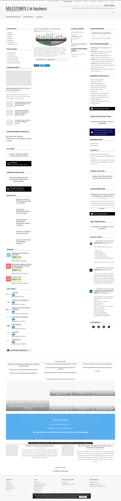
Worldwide (24, 261)
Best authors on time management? (100, 160)
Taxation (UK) (16, 277)
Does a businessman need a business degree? (103, 156)
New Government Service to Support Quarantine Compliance (60, 372)
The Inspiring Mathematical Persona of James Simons (23, 211)
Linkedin (47, 65)
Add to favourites (40, 59)
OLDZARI (15, 293)
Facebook (36, 65)
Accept (82, 497)
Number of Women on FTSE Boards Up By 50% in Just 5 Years (23, 201)
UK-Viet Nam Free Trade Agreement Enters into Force (24, 369)
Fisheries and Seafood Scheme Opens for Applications (97, 364)
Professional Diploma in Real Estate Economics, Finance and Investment (21, 266)
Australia (24, 328)
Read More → (102, 208)
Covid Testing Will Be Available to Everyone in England (97, 367)
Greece (23, 304)
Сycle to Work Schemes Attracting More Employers (23, 241)
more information (73, 496)
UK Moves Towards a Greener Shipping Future (40, 446)
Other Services (38, 31)
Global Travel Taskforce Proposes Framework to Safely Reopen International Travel (104, 408)
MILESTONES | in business (26, 8)
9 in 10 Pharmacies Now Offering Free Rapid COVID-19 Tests (60, 364)
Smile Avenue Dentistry (20, 317)
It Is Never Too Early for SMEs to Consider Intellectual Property (22, 122)
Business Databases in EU (97, 154)
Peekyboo (15, 332)
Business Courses (17, 273)
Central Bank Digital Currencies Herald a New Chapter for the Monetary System (23, 104)
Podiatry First (16, 340)
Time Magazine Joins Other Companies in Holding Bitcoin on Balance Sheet (83, 408)
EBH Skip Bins (16, 325)
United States (74, 36)
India (23, 296)
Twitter (42, 65)
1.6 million (97, 371)
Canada (23, 321)
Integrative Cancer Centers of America (21, 308)
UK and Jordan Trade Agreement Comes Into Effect (23, 373)
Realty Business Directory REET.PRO (20, 254)
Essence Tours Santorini (20, 300)
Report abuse (50, 59)
